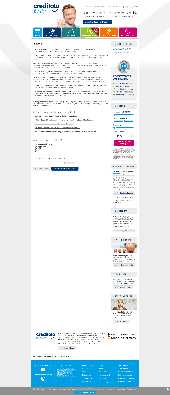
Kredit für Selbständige (126, 378)
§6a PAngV (68, 365)
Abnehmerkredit (41, 146)
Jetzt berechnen (121, 321)
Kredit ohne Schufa (125, 368)
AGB (83, 372)
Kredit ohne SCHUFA (89, 35)
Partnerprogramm (106, 381)
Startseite (47, 356)
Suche (109, 7)
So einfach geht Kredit (123, 231)
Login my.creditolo (132, 7)
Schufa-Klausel (87, 378)
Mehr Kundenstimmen (124, 193)
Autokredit (71, 35)
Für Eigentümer (52, 35)
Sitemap (102, 368)
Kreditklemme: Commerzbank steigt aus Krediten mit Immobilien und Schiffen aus (65, 132)
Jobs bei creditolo (105, 378)
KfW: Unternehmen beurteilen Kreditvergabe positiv (54, 124)
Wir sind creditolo (67, 348)
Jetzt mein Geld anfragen (124, 143)
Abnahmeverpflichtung (43, 144)
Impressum (86, 381)
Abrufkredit (39, 150)
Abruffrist (38, 148)
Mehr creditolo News (123, 287)
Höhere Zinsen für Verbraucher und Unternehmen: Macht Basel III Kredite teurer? (65, 120)
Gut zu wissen (88, 7)
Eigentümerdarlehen (125, 375)
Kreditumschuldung (108, 35)
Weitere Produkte (127, 35)
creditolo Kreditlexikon (62, 356)
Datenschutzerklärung (129, 389)
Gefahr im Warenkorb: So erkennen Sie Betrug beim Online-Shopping (125, 281)
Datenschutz (100, 7)
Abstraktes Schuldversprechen (46, 152)
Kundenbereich (104, 375)
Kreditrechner (104, 372)
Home (37, 35)
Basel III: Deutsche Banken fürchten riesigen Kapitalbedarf (56, 116)
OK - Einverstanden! (85, 392)
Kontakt (116, 7)
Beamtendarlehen (124, 381)
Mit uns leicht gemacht (124, 265)
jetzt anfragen (97, 22)
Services (85, 368)
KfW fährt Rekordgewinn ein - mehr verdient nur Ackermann (57, 128)
